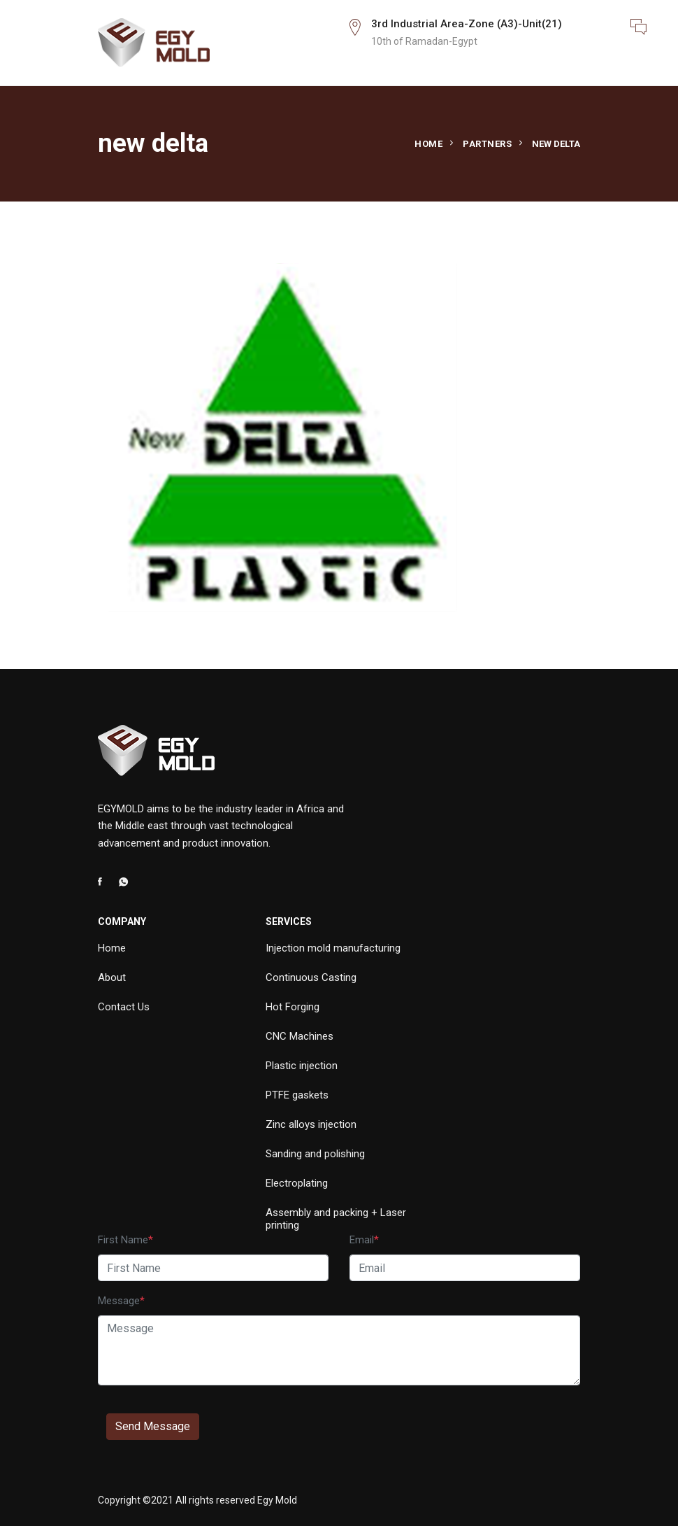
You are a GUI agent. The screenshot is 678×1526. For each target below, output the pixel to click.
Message (119, 1300)
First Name (123, 1240)
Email (361, 1240)
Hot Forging (292, 1007)
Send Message (152, 1426)
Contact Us (124, 1007)
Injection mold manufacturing (333, 948)
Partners (487, 144)
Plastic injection (302, 1065)
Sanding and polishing (315, 1153)
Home (428, 144)
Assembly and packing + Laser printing (336, 1218)
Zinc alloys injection (311, 1124)
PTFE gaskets (297, 1095)
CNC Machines (299, 1036)
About (112, 977)
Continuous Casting (311, 977)
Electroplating (297, 1183)
